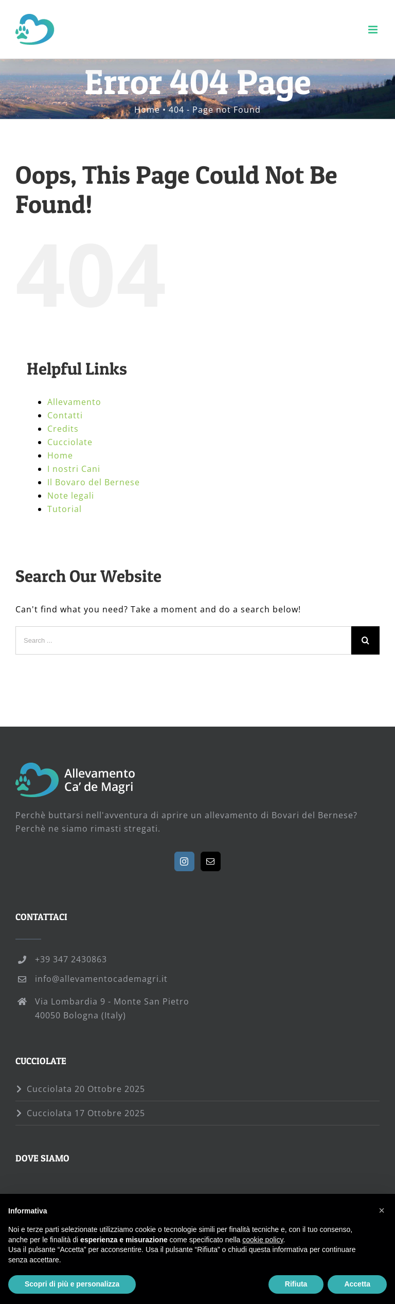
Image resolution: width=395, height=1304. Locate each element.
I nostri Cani (73, 468)
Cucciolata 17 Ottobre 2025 (86, 1113)
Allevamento (74, 402)
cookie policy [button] (262, 1240)
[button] (381, 1210)
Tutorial (64, 509)
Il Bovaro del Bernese (93, 482)
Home (60, 455)
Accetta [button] (357, 1284)
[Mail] (211, 861)
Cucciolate (70, 442)
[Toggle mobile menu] (374, 29)
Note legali (70, 495)
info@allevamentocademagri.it (101, 978)
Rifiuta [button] (296, 1284)
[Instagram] (184, 861)
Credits (63, 428)
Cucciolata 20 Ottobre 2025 (86, 1089)
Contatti (65, 415)
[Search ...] (183, 640)
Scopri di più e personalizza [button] (72, 1284)
